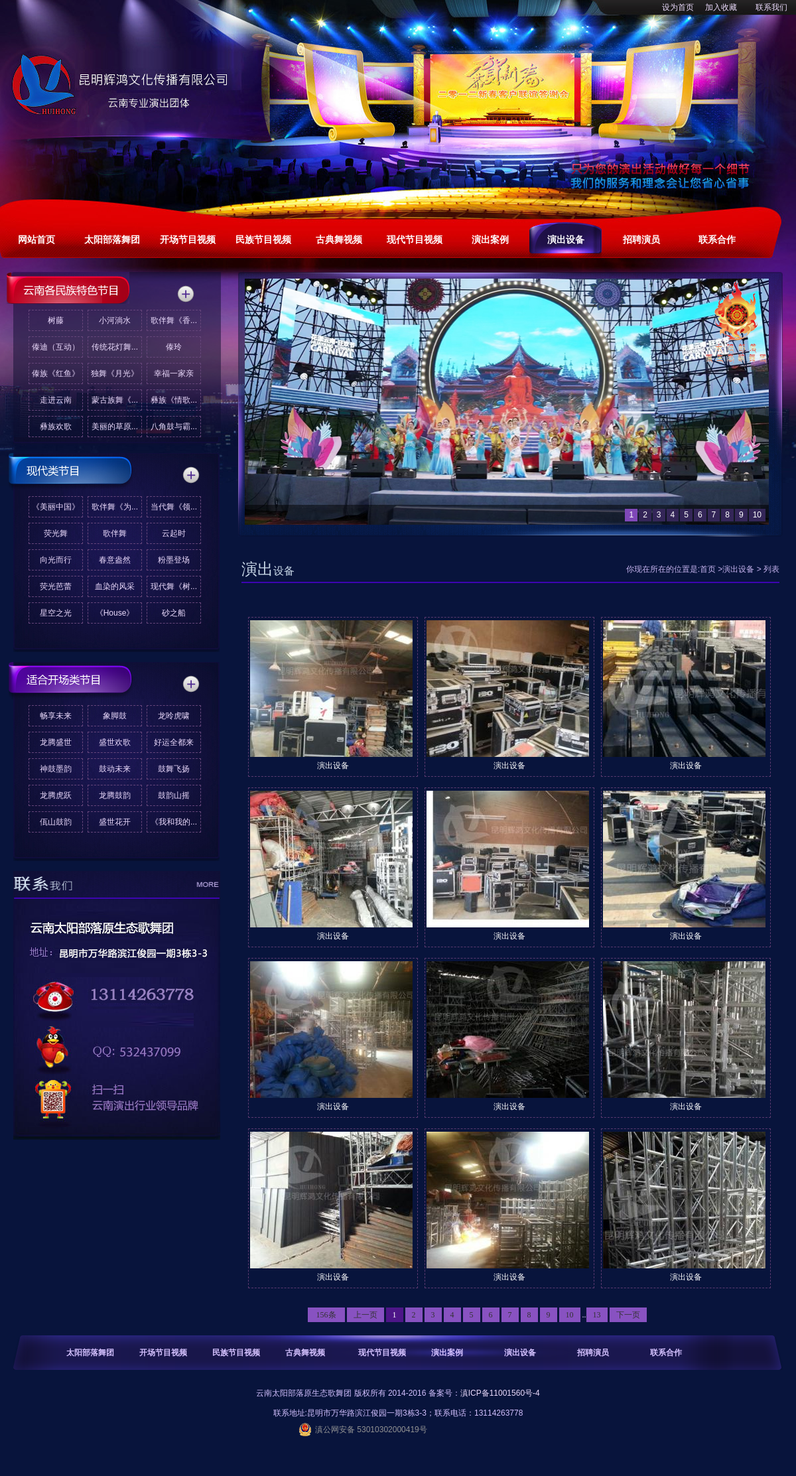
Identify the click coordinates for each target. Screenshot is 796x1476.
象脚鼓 (115, 715)
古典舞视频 (305, 1352)
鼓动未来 (115, 768)
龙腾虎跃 (56, 795)
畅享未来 (56, 715)
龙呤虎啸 (174, 715)
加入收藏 (721, 7)
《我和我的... (174, 822)
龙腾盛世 (56, 742)
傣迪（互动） (56, 347)
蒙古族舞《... (115, 400)
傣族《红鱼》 (56, 373)
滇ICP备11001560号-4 (500, 1393)
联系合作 (666, 1352)
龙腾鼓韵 (115, 795)
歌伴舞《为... (115, 506)
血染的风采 (115, 586)
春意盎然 (115, 560)
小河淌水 (115, 320)
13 (597, 1314)
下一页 (628, 1314)
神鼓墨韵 (56, 768)
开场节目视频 (163, 1352)
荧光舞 (56, 533)
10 (570, 1314)
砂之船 (174, 613)
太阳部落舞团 (90, 1352)
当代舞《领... (174, 506)
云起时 (174, 533)
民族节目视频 (236, 1352)
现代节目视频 (382, 1352)
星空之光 (56, 613)
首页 (708, 569)
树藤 (56, 320)
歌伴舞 (115, 533)
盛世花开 (115, 822)
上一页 (365, 1314)
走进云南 (56, 400)
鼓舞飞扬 (174, 768)
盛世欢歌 (115, 742)
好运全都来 (174, 742)
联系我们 (771, 7)
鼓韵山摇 (174, 795)
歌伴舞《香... (174, 320)
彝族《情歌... (174, 400)
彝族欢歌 (56, 426)
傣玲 (174, 347)
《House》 (115, 613)
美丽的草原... (115, 426)
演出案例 (447, 1352)
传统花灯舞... (115, 347)
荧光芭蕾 (56, 586)
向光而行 (56, 560)
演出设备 (738, 569)
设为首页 (678, 7)
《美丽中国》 (56, 506)
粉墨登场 (174, 560)
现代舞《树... (174, 586)
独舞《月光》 (115, 373)
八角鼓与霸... (174, 426)
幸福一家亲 (174, 373)
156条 (326, 1314)
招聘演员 (593, 1352)
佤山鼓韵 (56, 822)
